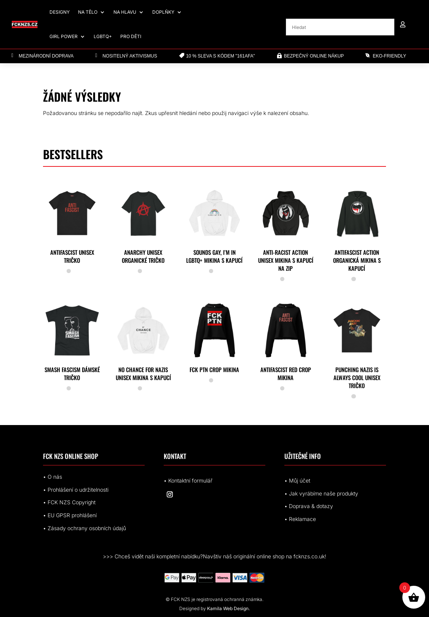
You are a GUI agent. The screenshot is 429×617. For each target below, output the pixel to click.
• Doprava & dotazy (308, 506)
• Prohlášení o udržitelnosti (75, 489)
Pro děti (130, 36)
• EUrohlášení (70, 515)
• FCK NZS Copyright (69, 502)
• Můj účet (297, 480)
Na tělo (87, 12)
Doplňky (163, 12)
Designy (59, 12)
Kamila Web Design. (228, 608)
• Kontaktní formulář (188, 480)
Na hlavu (124, 12)
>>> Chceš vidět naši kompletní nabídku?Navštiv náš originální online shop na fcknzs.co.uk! (214, 556)
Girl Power (63, 36)
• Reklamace (300, 519)
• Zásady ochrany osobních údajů (84, 528)
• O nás (52, 476)
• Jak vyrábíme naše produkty (321, 493)
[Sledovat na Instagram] (170, 494)
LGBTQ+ (103, 36)
